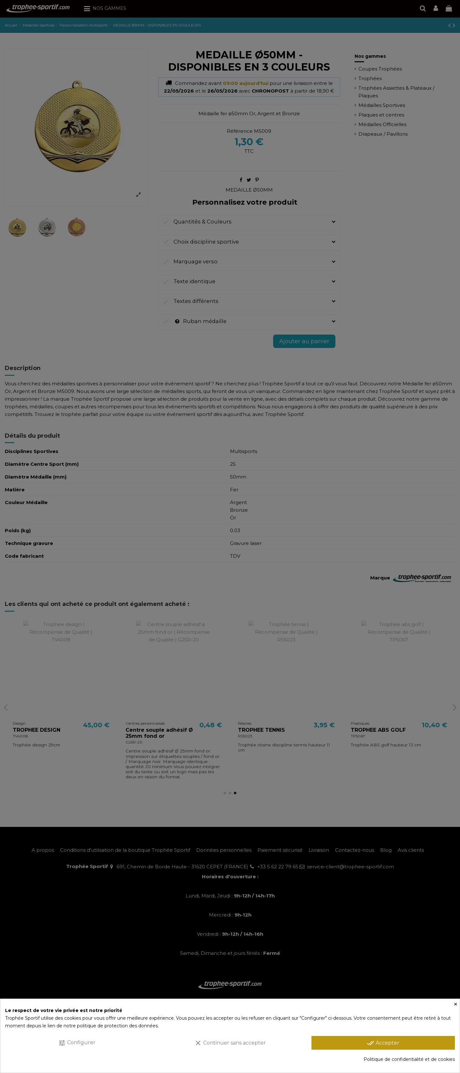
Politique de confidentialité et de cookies (409, 1059)
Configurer (77, 1043)
